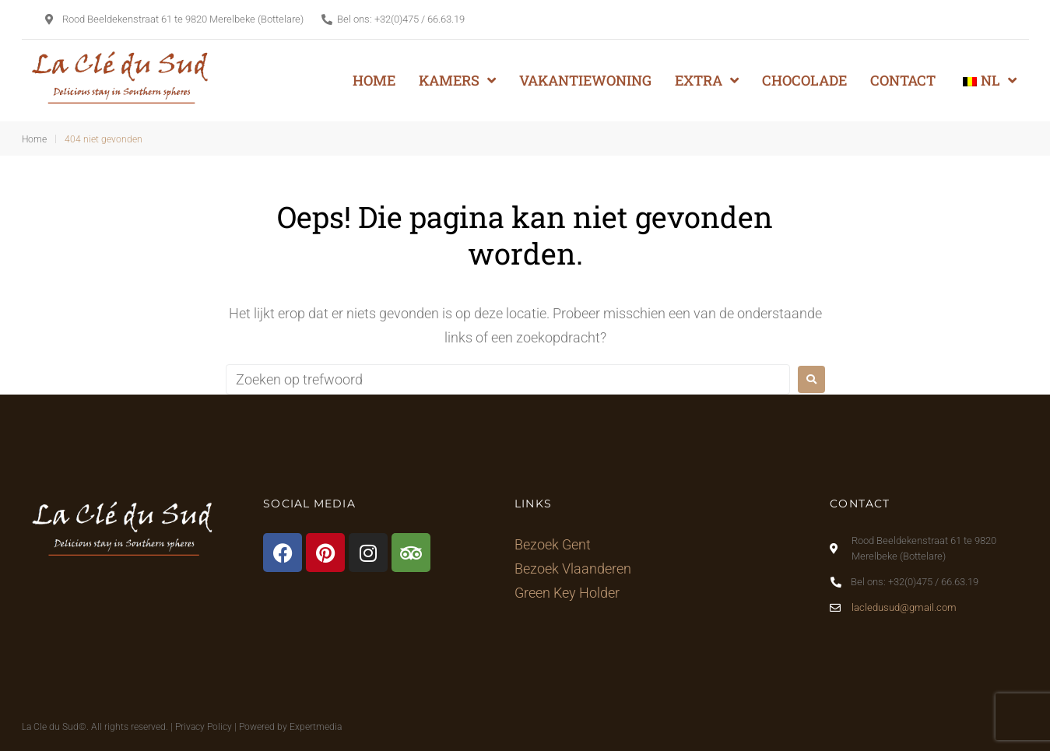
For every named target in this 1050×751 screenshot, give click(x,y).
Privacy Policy (203, 726)
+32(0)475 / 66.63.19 (419, 19)
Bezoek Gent (552, 544)
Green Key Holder (567, 592)
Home (34, 139)
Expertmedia (316, 726)
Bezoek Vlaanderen (572, 568)
